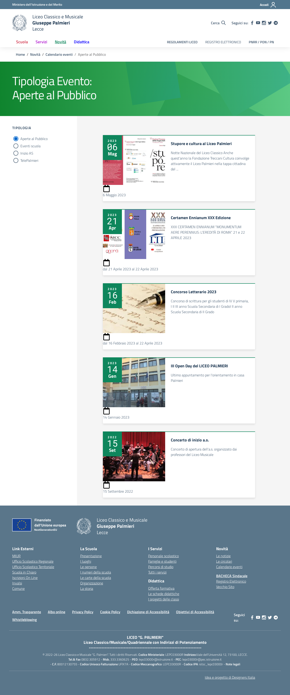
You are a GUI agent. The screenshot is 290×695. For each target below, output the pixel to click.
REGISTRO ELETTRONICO (223, 42)
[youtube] (258, 23)
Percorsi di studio (160, 566)
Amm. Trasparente (26, 612)
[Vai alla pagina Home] (20, 54)
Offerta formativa (161, 588)
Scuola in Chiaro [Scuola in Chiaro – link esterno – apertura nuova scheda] (24, 572)
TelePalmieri (29, 160)
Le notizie (223, 556)
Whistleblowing (24, 619)
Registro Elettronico (231, 581)
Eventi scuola (30, 146)
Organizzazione (91, 583)
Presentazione (91, 556)
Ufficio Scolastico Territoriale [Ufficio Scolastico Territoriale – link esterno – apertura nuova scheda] (33, 566)
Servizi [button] (41, 42)
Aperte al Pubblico (34, 138)
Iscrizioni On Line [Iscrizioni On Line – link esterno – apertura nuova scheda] (25, 577)
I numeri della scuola (95, 572)
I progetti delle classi (163, 599)
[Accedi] (268, 5)
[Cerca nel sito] (218, 23)
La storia (86, 588)
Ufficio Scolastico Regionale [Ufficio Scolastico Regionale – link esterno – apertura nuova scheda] (32, 561)
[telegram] (276, 23)
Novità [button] (60, 42)
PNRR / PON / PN (261, 42)
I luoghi (85, 561)
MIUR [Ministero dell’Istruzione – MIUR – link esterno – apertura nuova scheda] (16, 556)
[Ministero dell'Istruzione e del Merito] (37, 4)
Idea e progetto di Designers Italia (230, 677)
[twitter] (270, 23)
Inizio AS (26, 153)
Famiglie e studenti (162, 561)
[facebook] (252, 23)
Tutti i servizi (157, 572)
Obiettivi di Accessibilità (195, 612)
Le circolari (224, 561)
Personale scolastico (163, 556)
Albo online (56, 612)
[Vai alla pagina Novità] (35, 54)
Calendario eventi (229, 566)
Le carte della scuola (95, 577)
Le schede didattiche (163, 593)
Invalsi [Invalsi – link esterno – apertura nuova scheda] (17, 583)
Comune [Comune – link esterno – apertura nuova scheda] (18, 588)
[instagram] (264, 23)
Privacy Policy (82, 612)
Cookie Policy (110, 612)
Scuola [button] (22, 42)
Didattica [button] (81, 42)
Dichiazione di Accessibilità (148, 612)
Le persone (88, 566)
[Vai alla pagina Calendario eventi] (59, 54)
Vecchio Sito (225, 586)
